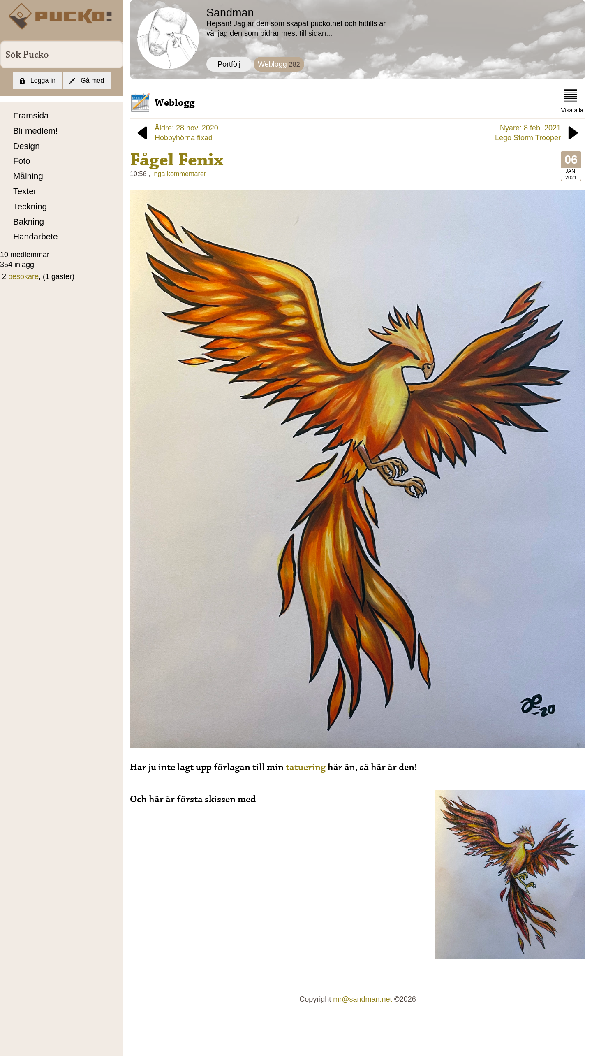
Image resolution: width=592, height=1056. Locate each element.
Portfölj (228, 64)
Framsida (31, 115)
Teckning (30, 206)
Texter (25, 191)
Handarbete (35, 236)
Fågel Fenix (177, 159)
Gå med (86, 80)
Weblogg (279, 64)
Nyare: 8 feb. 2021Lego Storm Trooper (538, 133)
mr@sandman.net (362, 999)
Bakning (28, 221)
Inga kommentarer (179, 173)
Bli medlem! (35, 130)
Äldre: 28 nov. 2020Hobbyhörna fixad (176, 133)
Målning (28, 176)
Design (26, 146)
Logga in (37, 80)
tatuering (306, 767)
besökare (23, 276)
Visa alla (572, 101)
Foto (21, 160)
